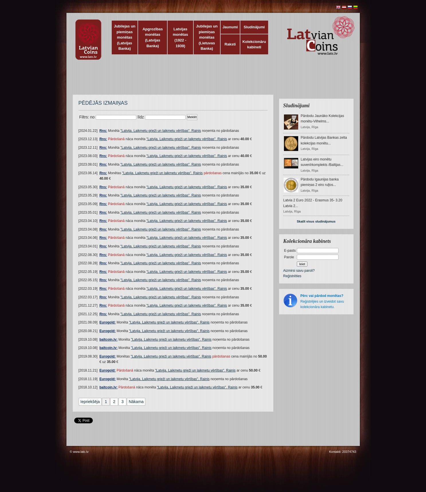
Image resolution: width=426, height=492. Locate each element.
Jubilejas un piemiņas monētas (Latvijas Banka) (124, 37)
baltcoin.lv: (108, 340)
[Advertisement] (212, 80)
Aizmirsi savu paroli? (299, 271)
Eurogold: (107, 322)
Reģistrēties (292, 276)
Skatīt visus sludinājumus (316, 221)
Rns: (103, 131)
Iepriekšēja (90, 401)
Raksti (230, 44)
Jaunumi (230, 27)
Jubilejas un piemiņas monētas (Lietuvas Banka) (206, 37)
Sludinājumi (254, 27)
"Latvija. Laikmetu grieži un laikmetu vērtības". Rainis (160, 131)
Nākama (136, 401)
